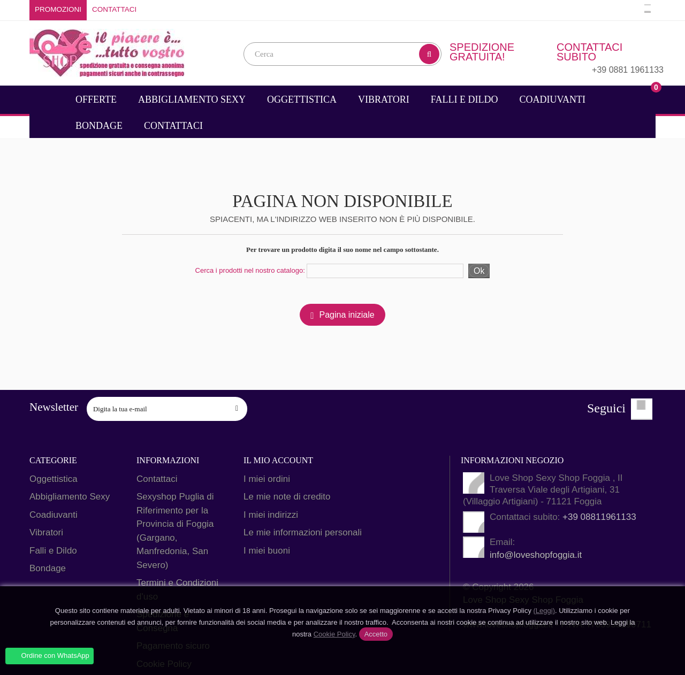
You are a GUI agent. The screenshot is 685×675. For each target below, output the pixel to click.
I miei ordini (266, 479)
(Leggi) (544, 611)
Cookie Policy (334, 634)
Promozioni (58, 9)
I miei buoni (266, 551)
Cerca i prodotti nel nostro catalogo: (250, 270)
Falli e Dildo (464, 99)
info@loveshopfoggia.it (536, 555)
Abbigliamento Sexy (192, 99)
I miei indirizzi (270, 515)
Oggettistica (302, 99)
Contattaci (114, 9)
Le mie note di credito (287, 497)
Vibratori (383, 99)
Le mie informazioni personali (302, 532)
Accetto (375, 634)
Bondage (99, 125)
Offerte (96, 99)
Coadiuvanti (552, 99)
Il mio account (278, 460)
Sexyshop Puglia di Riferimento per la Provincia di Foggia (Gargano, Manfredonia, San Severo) (175, 531)
